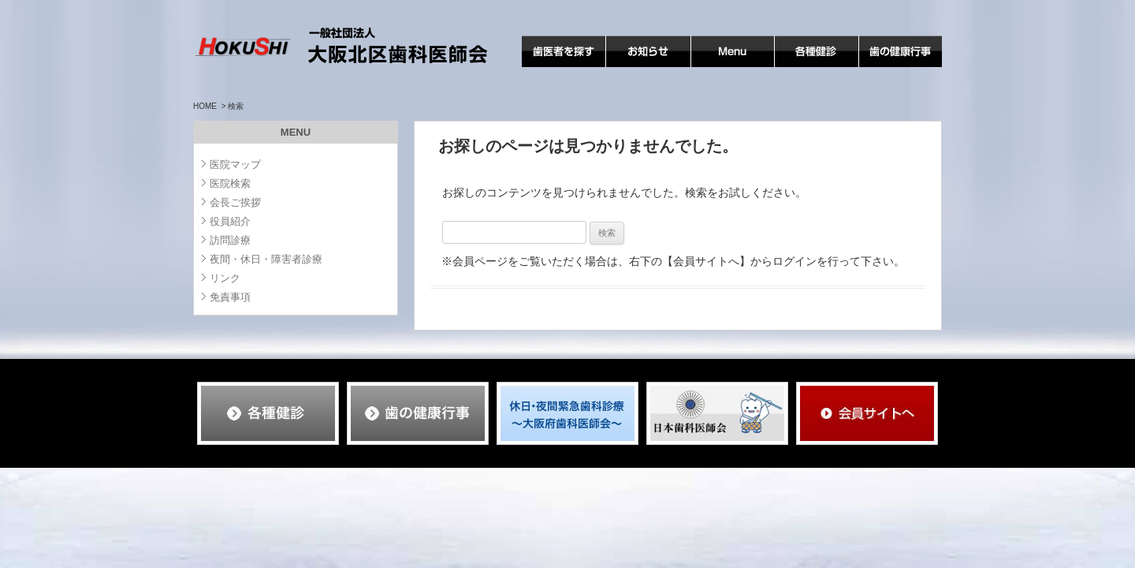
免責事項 (230, 297)
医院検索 (230, 183)
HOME (205, 106)
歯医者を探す (555, 66)
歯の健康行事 (892, 66)
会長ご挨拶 (235, 202)
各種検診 (797, 66)
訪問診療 (230, 240)
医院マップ (235, 164)
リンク (225, 278)
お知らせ (628, 66)
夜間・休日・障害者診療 (266, 259)
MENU (707, 66)
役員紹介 (230, 221)
